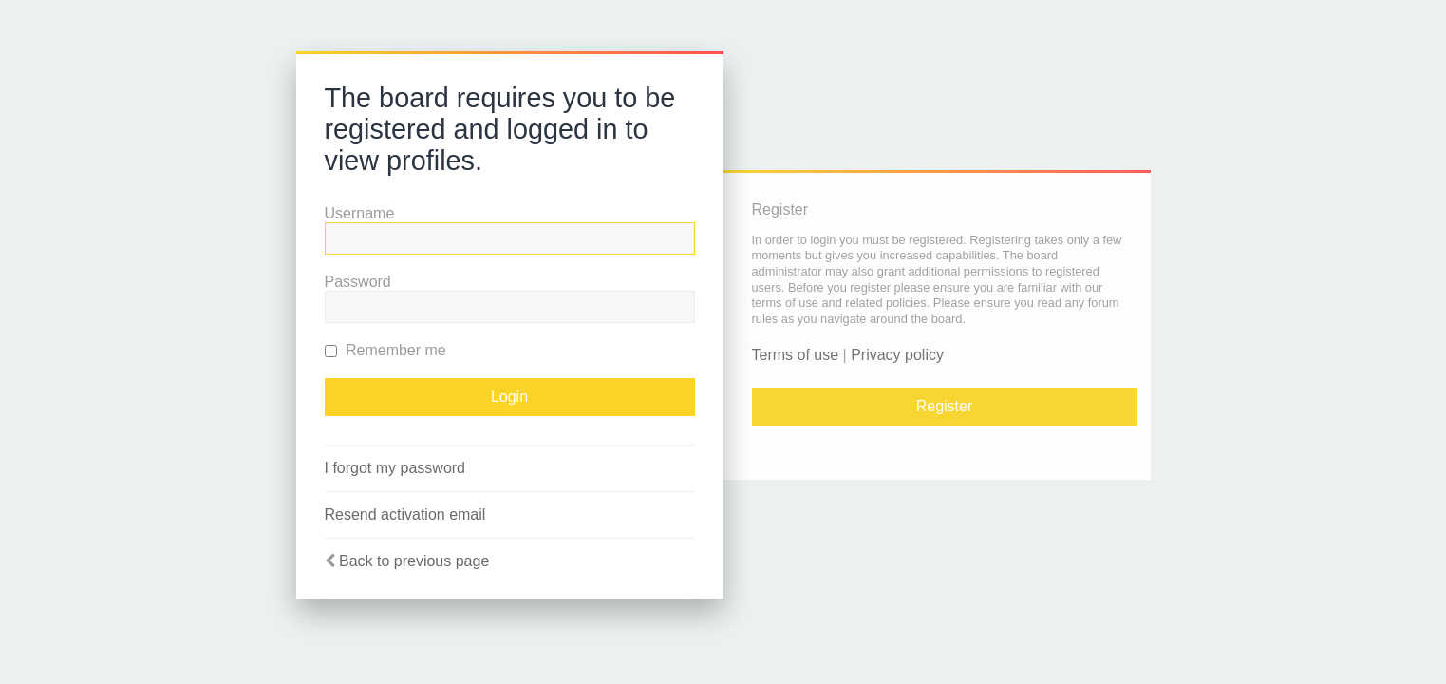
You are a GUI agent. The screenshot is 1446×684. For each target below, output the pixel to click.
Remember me (385, 350)
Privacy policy (897, 355)
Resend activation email (405, 514)
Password (358, 282)
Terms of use (795, 355)
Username (360, 213)
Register (944, 406)
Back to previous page (414, 561)
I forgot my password (395, 468)
